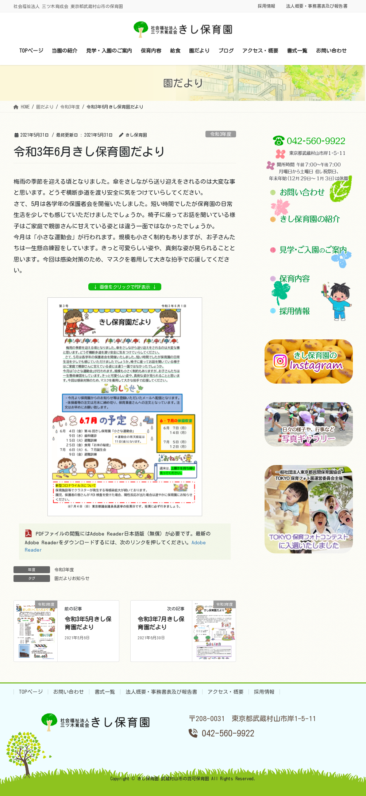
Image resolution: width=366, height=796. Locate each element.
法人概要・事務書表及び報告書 (316, 6)
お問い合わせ (68, 691)
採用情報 (266, 6)
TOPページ (31, 691)
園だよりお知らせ (71, 578)
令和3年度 (220, 134)
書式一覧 (105, 691)
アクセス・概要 (225, 691)
